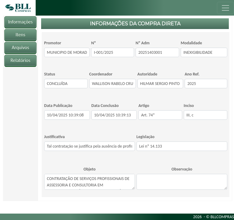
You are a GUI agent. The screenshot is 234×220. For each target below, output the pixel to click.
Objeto (89, 169)
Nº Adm (143, 43)
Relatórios (20, 60)
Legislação (145, 136)
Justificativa (54, 136)
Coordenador (100, 74)
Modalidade (191, 43)
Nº (93, 43)
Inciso (189, 105)
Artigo (143, 105)
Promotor (52, 43)
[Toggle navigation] (225, 8)
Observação (182, 169)
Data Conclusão (105, 105)
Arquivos (20, 47)
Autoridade (147, 74)
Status (49, 74)
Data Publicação (58, 105)
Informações (20, 22)
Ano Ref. (192, 74)
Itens (20, 35)
